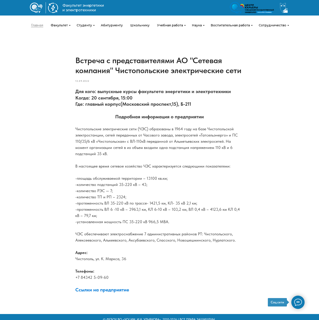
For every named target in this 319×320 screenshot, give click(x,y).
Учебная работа (170, 25)
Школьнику (140, 25)
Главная (37, 25)
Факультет (59, 25)
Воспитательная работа (230, 25)
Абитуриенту (112, 25)
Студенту (84, 25)
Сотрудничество (272, 25)
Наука (197, 25)
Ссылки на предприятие (102, 290)
